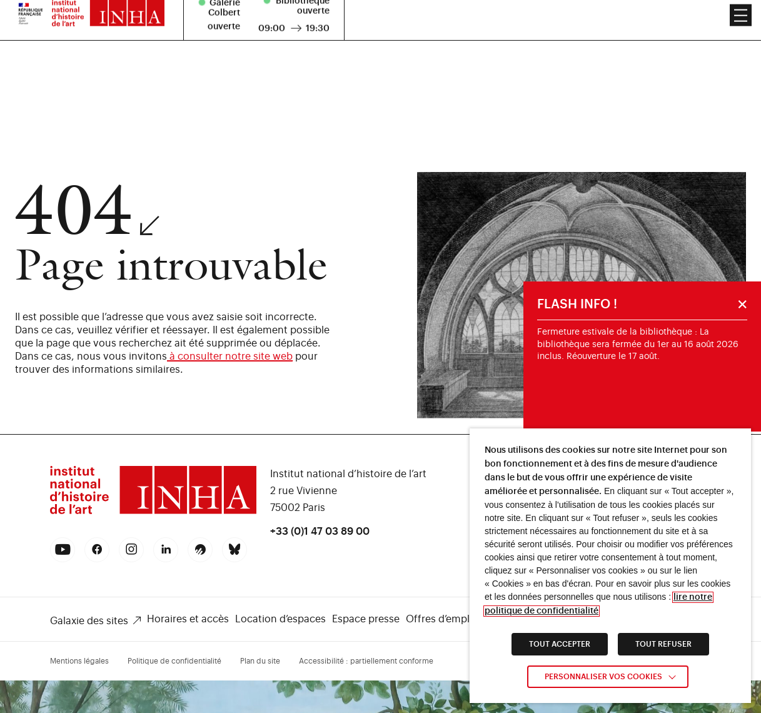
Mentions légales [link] (79, 661)
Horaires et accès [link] (188, 619)
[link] (153, 512)
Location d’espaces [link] (280, 619)
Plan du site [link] (260, 661)
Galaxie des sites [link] (89, 621)
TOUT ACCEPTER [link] (559, 644)
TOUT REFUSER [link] (663, 644)
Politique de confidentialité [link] (174, 661)
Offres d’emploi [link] (442, 619)
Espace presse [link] (366, 619)
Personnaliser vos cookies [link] (603, 676)
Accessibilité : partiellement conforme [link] (366, 661)
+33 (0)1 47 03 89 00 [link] (320, 532)
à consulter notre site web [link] (230, 356)
